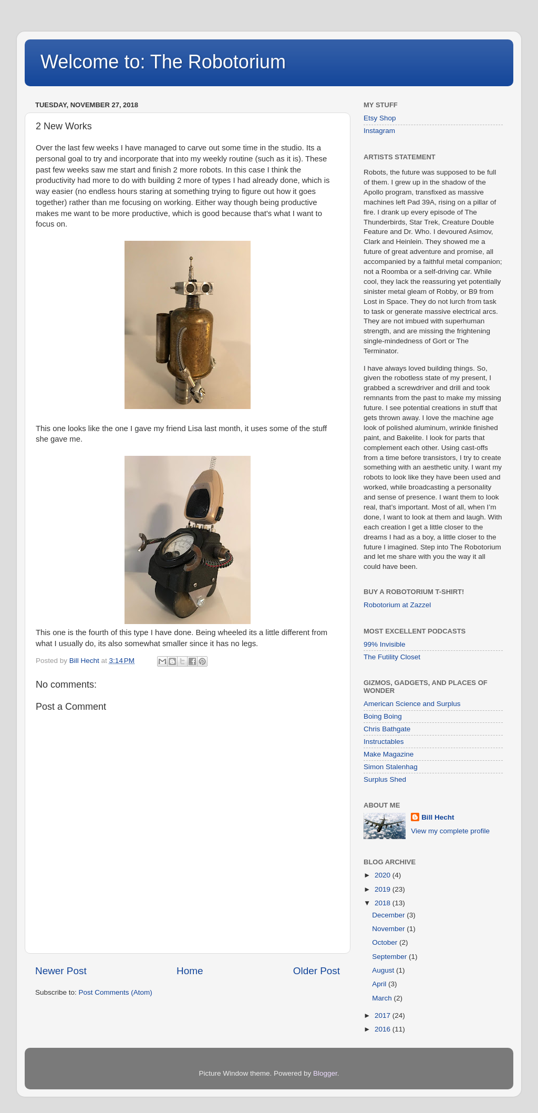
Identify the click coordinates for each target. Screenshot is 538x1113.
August (384, 970)
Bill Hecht (437, 817)
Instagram (379, 131)
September (390, 957)
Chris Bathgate (387, 729)
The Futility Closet (392, 657)
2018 (383, 903)
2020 (383, 875)
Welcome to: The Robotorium (163, 62)
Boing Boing (383, 716)
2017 (383, 1015)
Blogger (325, 1073)
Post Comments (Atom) (115, 992)
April (380, 984)
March (383, 998)
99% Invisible (385, 644)
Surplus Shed (385, 779)
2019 (383, 889)
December (389, 915)
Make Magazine (388, 754)
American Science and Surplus (412, 704)
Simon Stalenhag (391, 767)
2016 (383, 1029)
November (389, 929)
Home (190, 970)
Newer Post (61, 970)
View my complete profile (450, 831)
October (385, 942)
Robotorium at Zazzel (397, 605)
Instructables (384, 742)
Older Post (316, 970)
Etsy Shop (380, 118)
